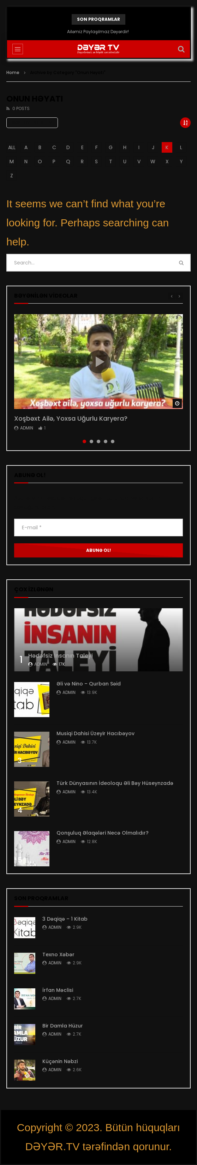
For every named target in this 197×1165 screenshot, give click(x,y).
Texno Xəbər (58, 954)
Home (12, 72)
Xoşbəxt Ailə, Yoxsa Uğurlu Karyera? (70, 418)
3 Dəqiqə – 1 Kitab (65, 918)
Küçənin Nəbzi (60, 1061)
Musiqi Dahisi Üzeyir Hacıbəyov (95, 733)
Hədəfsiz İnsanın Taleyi (60, 656)
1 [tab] (84, 441)
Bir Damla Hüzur (62, 1025)
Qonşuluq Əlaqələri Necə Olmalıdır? (102, 832)
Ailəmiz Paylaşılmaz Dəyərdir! (98, 32)
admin (26, 428)
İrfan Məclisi (57, 990)
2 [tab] (91, 441)
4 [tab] (105, 441)
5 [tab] (112, 441)
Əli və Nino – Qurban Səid (88, 683)
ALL (12, 147)
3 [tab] (98, 441)
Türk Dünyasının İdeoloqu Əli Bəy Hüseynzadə (114, 783)
